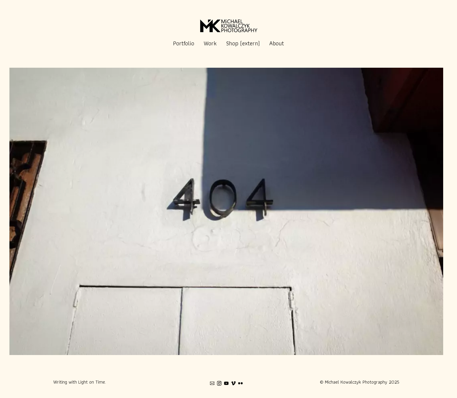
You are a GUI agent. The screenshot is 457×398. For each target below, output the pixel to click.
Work (210, 43)
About (276, 43)
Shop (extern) (243, 43)
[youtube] (226, 383)
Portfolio (183, 43)
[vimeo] (233, 383)
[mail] (212, 383)
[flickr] (240, 383)
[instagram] (219, 383)
